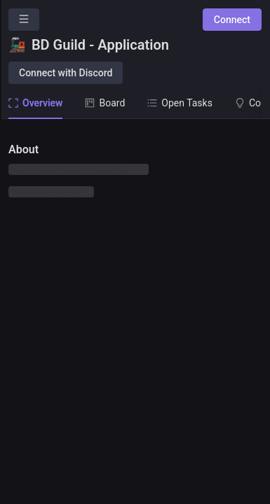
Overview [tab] (35, 102)
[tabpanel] (135, 311)
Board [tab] (105, 102)
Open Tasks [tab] (179, 102)
